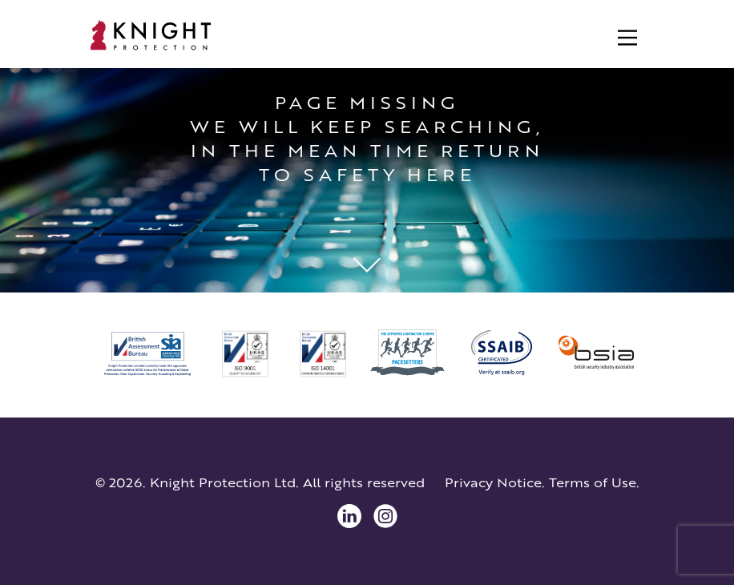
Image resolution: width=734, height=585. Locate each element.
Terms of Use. (594, 482)
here (440, 175)
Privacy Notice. (495, 482)
